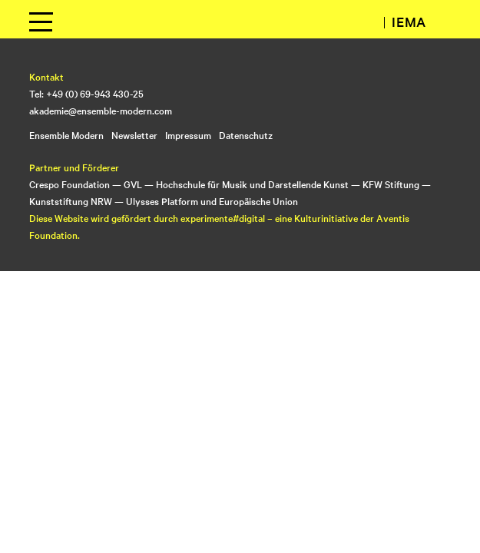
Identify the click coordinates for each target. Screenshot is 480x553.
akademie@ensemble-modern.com (100, 110)
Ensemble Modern (66, 134)
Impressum (188, 134)
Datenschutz (246, 134)
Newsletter (134, 134)
